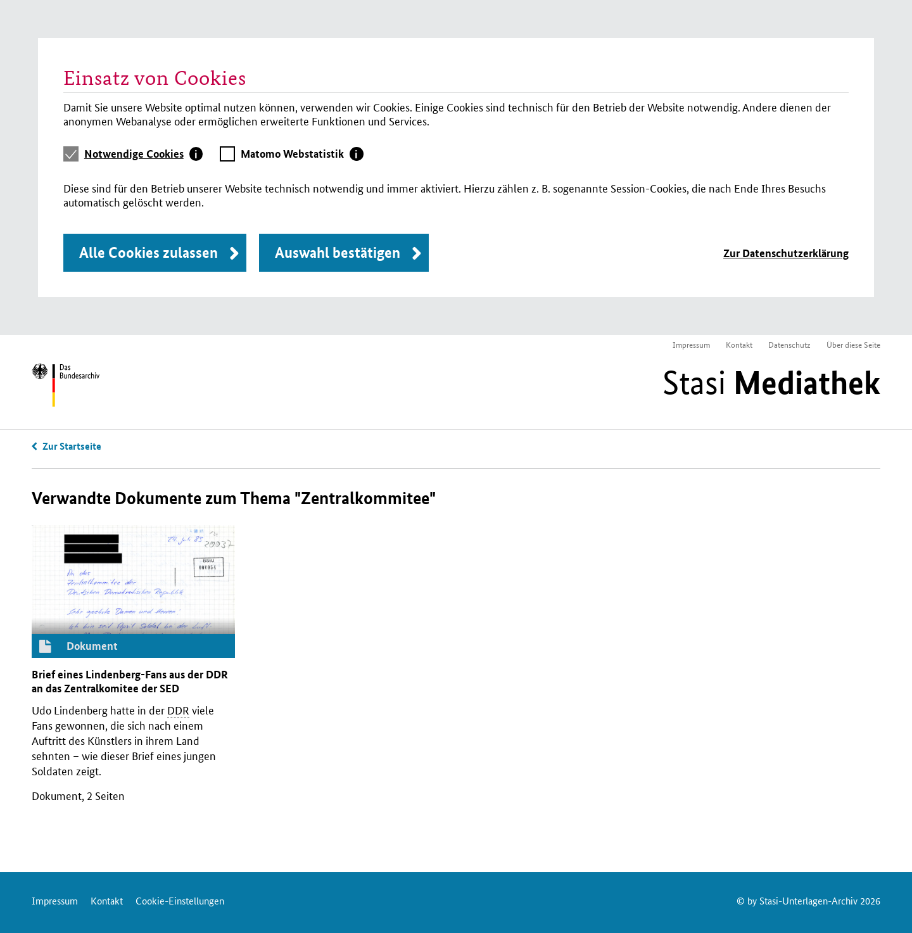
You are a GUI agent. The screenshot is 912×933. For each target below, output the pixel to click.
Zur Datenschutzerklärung (786, 253)
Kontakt (739, 344)
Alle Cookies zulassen (148, 252)
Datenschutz (789, 344)
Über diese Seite (853, 344)
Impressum (691, 344)
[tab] (143, 154)
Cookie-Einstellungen (180, 900)
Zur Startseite (71, 446)
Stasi (771, 383)
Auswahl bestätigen (337, 252)
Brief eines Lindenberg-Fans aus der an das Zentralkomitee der (130, 681)
